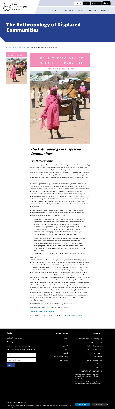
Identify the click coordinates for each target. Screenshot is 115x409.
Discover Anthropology (93, 342)
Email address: (21, 359)
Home (8, 47)
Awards (65, 353)
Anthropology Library (93, 346)
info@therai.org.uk (14, 338)
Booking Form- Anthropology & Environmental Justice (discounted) (88, 383)
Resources (106, 10)
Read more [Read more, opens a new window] (16, 407)
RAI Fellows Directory (93, 360)
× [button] (113, 401)
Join (66, 342)
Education (93, 10)
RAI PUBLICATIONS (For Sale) (91, 371)
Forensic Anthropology (60, 357)
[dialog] (57, 404)
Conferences (69, 10)
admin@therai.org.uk (76, 315)
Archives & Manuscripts (93, 349)
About (66, 339)
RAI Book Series (24, 47)
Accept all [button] (82, 404)
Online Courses (62, 360)
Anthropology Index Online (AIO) (89, 339)
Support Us (64, 346)
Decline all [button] (99, 404)
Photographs (96, 353)
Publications (14, 47)
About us (56, 10)
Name (9, 352)
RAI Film (98, 364)
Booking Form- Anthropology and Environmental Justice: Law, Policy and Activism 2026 (88, 376)
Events (81, 10)
